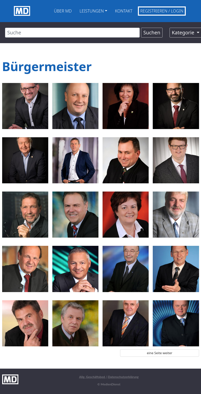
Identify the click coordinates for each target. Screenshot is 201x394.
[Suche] (72, 32)
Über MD (63, 11)
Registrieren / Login (161, 11)
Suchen (151, 32)
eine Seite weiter (159, 353)
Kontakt (123, 11)
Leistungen (92, 11)
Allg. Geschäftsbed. (92, 377)
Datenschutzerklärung (123, 377)
